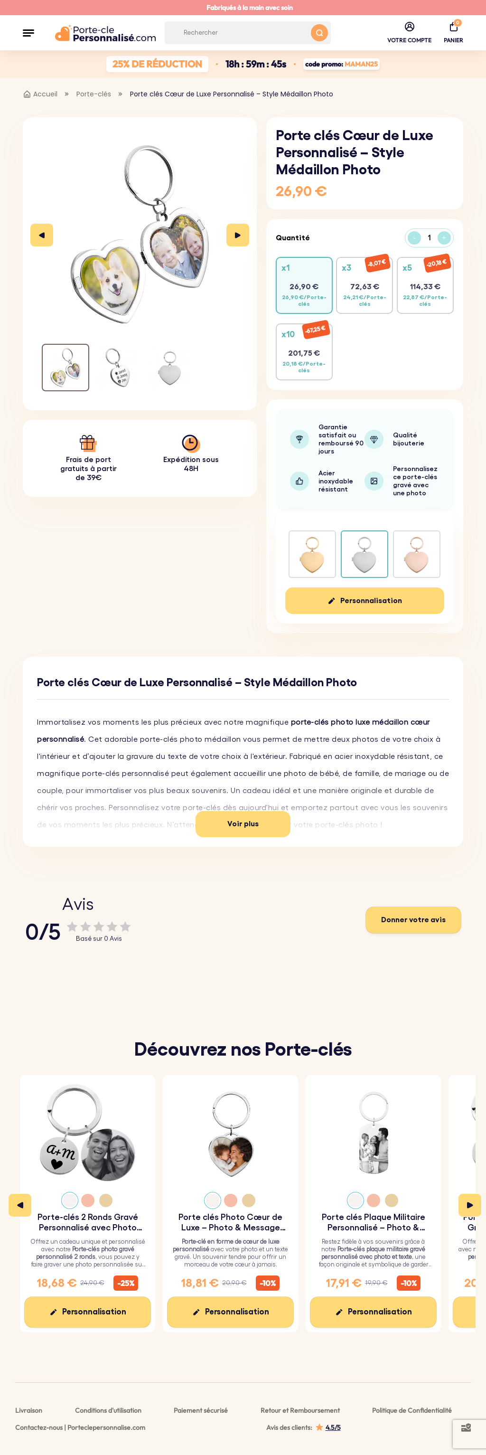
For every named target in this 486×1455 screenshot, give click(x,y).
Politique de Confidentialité (412, 1410)
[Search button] (319, 32)
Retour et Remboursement (300, 1410)
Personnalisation (371, 601)
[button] (28, 32)
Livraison (28, 1410)
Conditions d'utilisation (108, 1410)
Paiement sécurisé (201, 1410)
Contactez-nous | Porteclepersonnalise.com (80, 1427)
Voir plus (243, 824)
